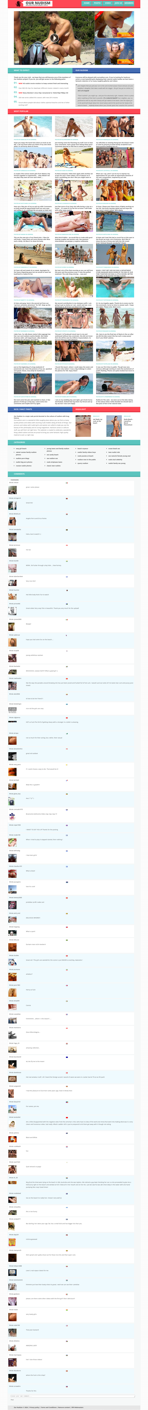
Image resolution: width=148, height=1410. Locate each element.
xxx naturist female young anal (119, 456)
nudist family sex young (116, 463)
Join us (118, 3)
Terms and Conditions (49, 1408)
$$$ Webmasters (77, 1408)
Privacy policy (34, 1408)
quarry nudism (83, 463)
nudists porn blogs (22, 458)
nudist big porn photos (24, 462)
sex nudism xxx (52, 458)
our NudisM (38, 3)
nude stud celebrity (115, 460)
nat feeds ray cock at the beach (97, 421)
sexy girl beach (21, 449)
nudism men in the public (87, 460)
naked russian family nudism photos (26, 453)
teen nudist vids (114, 452)
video (108, 3)
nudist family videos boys (87, 452)
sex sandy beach (52, 455)
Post (12, 1400)
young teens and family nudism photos (58, 450)
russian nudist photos (23, 466)
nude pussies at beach (85, 456)
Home (87, 3)
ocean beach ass (114, 449)
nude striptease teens (54, 462)
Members (129, 3)
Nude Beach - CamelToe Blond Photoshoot (128, 422)
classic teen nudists (54, 466)
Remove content (64, 1408)
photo (97, 3)
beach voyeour (83, 449)
